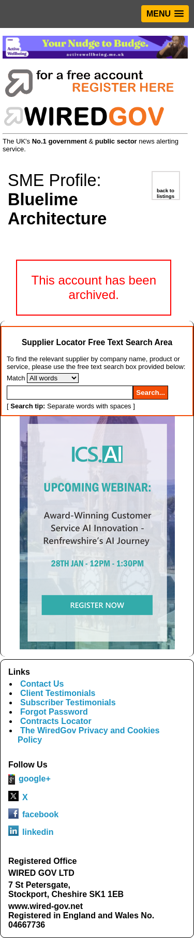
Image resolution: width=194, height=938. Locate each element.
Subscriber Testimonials (68, 702)
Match (16, 378)
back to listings (165, 193)
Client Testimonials (58, 693)
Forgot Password (54, 711)
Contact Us (42, 683)
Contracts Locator (56, 721)
